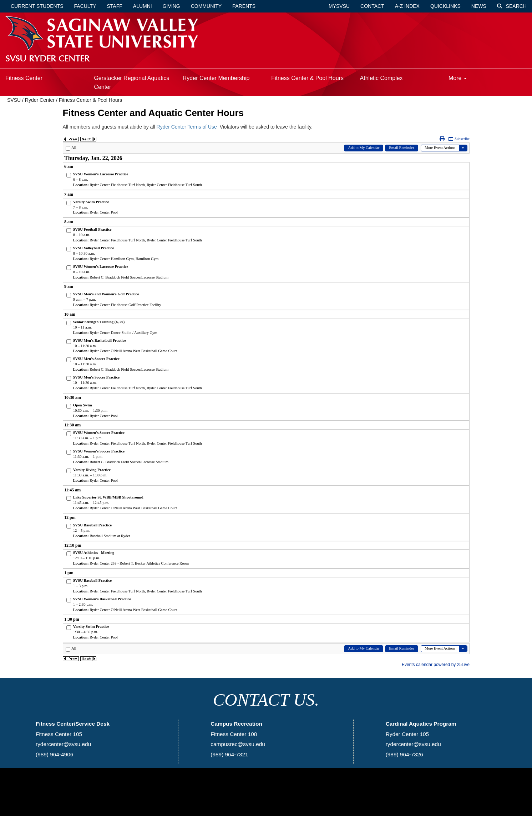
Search (512, 6)
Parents (243, 6)
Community (206, 6)
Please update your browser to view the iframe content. (266, 402)
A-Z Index (407, 6)
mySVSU (339, 6)
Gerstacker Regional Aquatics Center (131, 82)
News (478, 6)
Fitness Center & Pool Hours (307, 78)
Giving (171, 6)
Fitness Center (23, 78)
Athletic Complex (381, 78)
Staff (114, 6)
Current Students (37, 6)
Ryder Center (40, 100)
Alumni (142, 6)
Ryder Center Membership (216, 78)
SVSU (14, 100)
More (458, 78)
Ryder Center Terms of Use (187, 127)
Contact (372, 6)
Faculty (85, 6)
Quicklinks (445, 6)
